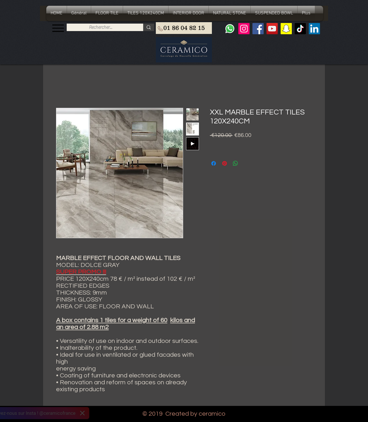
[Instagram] (244, 28)
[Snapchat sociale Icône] (286, 28)
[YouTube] (272, 28)
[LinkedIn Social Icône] (314, 28)
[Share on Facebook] (213, 163)
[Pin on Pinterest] (224, 163)
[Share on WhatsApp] (235, 163)
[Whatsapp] (229, 28)
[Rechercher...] (100, 27)
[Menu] (58, 28)
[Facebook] (258, 28)
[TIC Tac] (300, 28)
